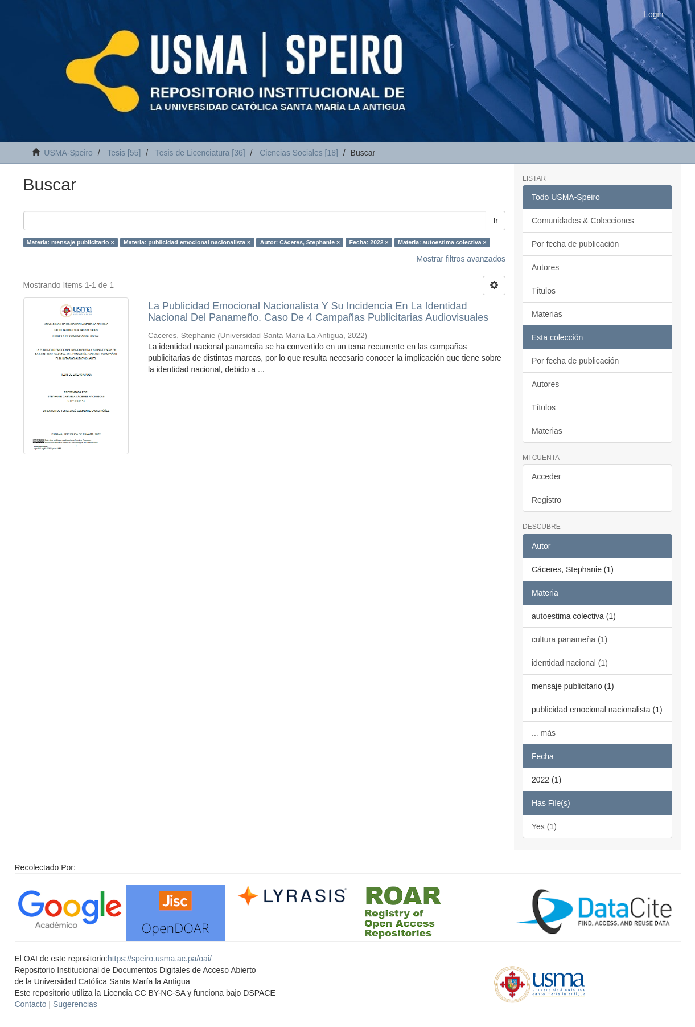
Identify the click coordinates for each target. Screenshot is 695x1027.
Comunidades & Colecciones (583, 220)
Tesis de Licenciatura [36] (200, 152)
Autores (545, 267)
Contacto (31, 1004)
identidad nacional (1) (570, 662)
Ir (495, 220)
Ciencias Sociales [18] (299, 152)
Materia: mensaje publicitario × (70, 242)
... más (544, 732)
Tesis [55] (124, 152)
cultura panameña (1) (569, 639)
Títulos (544, 290)
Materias (547, 314)
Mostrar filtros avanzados (461, 258)
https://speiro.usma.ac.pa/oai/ (160, 958)
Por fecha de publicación (575, 243)
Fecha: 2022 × (369, 242)
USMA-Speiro (68, 152)
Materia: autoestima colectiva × (442, 242)
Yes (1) (544, 826)
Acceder (546, 476)
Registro (546, 499)
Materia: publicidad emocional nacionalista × (187, 242)
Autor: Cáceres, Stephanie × (300, 242)
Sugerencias (75, 1004)
